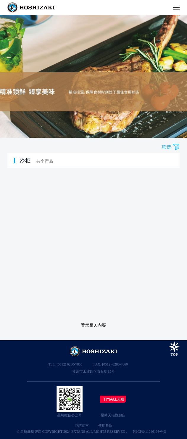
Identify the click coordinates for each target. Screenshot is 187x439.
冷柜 (25, 161)
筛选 (166, 146)
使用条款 (105, 426)
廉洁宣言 (82, 426)
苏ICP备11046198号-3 (149, 432)
